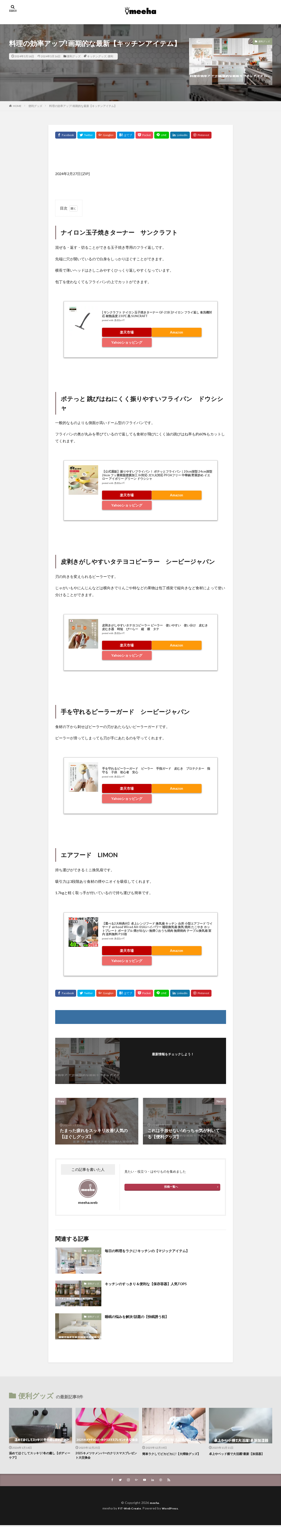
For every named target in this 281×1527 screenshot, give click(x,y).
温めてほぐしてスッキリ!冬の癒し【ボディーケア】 (39, 1456)
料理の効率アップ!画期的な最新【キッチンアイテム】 (83, 106)
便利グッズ (74, 56)
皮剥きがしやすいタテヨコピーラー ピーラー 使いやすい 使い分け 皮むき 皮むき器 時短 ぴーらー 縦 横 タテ (156, 627)
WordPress (171, 1510)
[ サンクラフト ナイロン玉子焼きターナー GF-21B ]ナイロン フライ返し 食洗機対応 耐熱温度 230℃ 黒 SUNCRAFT (157, 314)
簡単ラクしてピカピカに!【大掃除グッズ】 (172, 1456)
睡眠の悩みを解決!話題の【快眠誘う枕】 (143, 1316)
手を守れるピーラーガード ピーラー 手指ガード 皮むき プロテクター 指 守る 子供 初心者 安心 (157, 770)
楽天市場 (127, 332)
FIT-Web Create (128, 1510)
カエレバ (119, 320)
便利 (110, 56)
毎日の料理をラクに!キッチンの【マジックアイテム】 (155, 1250)
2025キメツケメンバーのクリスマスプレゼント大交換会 (106, 1456)
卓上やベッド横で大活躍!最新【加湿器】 (237, 1456)
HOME (17, 106)
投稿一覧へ (171, 1186)
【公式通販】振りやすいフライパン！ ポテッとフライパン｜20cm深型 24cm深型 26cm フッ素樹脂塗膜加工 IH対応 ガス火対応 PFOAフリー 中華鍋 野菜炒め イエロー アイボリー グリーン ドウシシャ (157, 475)
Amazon (176, 332)
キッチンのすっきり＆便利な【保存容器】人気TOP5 (154, 1283)
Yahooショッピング (126, 342)
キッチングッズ (96, 56)
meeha (154, 1504)
